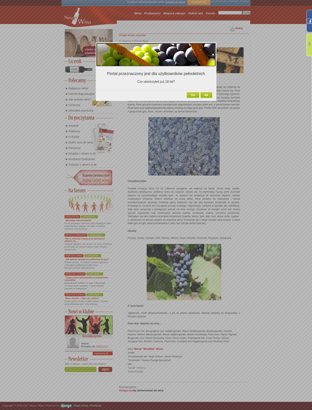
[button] (213, 54)
